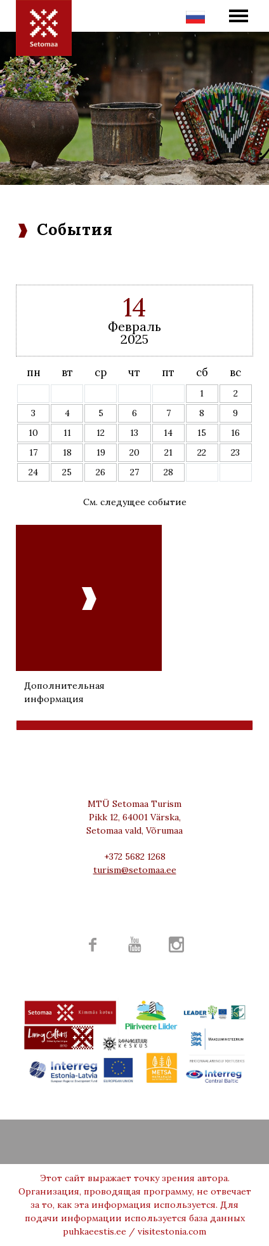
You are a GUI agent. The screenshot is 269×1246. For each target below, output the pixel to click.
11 (67, 432)
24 (33, 472)
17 (33, 452)
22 (201, 452)
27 (134, 472)
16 (235, 432)
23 (235, 452)
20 (134, 452)
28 (168, 472)
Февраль (134, 326)
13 (134, 432)
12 (100, 432)
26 (100, 472)
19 (100, 452)
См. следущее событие (135, 502)
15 (201, 432)
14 (168, 432)
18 (67, 452)
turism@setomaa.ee (134, 870)
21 (168, 452)
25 (67, 472)
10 (33, 432)
